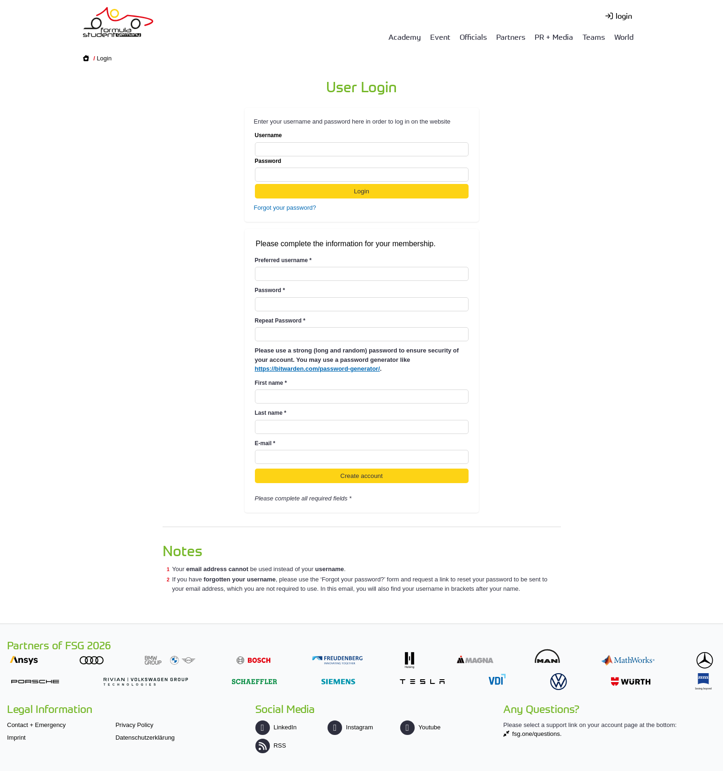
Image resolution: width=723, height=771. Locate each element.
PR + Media (554, 36)
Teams (593, 36)
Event (440, 36)
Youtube (420, 727)
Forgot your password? (285, 207)
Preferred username (283, 260)
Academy (404, 36)
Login (104, 58)
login (624, 15)
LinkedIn (276, 727)
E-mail (265, 443)
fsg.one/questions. (537, 733)
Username (362, 144)
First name (271, 383)
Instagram (350, 727)
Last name (270, 413)
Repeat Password (280, 320)
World (624, 36)
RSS (270, 745)
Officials (473, 36)
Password (362, 170)
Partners (510, 36)
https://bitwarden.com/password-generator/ (317, 368)
